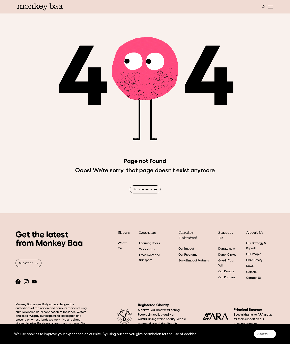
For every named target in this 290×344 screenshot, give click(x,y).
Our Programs (187, 254)
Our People (253, 254)
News (250, 266)
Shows (124, 232)
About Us (254, 232)
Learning (147, 232)
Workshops (147, 249)
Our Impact (186, 248)
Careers (251, 272)
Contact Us (253, 277)
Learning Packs (149, 243)
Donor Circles (227, 254)
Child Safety (254, 260)
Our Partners (226, 277)
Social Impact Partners (193, 260)
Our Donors (226, 271)
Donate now (226, 248)
